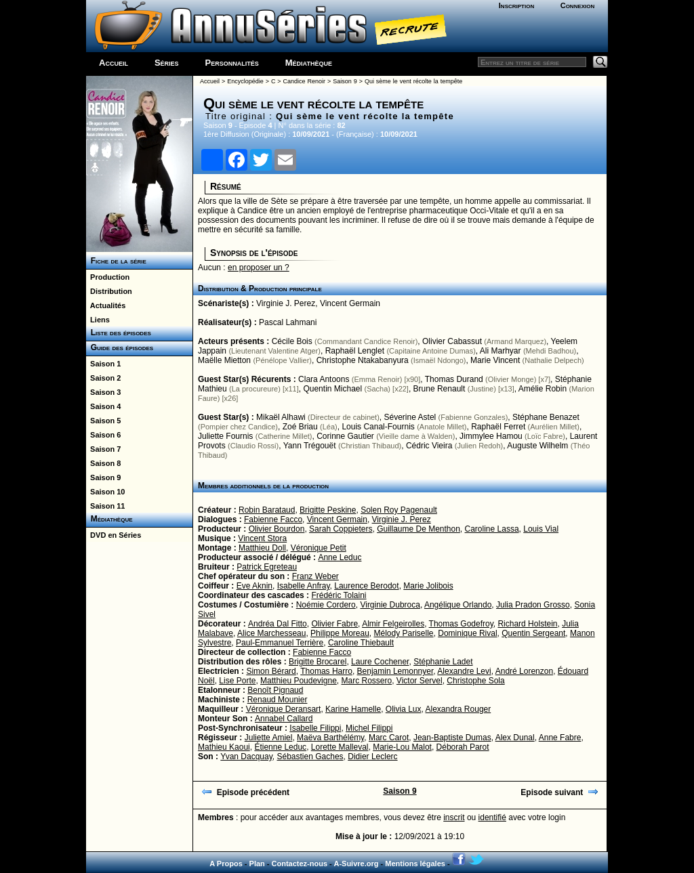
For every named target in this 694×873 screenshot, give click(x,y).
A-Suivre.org (355, 863)
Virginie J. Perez (285, 303)
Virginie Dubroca (390, 605)
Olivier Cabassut (452, 341)
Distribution (109, 291)
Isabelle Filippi (315, 728)
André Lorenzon (524, 671)
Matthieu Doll (262, 548)
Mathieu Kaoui (224, 747)
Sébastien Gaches (310, 756)
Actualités (105, 305)
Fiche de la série (116, 260)
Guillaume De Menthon (418, 529)
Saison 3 (103, 392)
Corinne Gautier (345, 436)
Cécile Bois (292, 341)
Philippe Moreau (339, 633)
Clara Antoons (323, 379)
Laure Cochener (380, 661)
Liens (98, 320)
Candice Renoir (304, 81)
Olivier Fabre (334, 624)
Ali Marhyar (500, 351)
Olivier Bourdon (277, 529)
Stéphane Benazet (545, 417)
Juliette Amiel (269, 737)
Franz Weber (315, 576)
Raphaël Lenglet (354, 351)
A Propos (226, 863)
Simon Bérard (270, 671)
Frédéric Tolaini (338, 595)
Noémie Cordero (326, 605)
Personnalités (232, 63)
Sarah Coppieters (340, 529)
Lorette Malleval (340, 747)
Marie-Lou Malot (402, 747)
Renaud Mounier (277, 699)
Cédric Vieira (429, 445)
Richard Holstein (527, 624)
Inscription (516, 5)
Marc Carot (389, 737)
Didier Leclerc (372, 756)
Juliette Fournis (225, 436)
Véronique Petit (318, 548)
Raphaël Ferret (498, 426)
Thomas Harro (326, 671)
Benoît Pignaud (275, 690)
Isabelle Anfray (303, 586)
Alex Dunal (515, 737)
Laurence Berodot (366, 586)
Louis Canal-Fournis (378, 426)
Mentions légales (415, 863)
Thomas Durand (454, 379)
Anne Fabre (560, 737)
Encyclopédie (245, 81)
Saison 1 (103, 364)
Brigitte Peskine (328, 510)
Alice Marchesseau (271, 633)
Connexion (577, 5)
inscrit (453, 817)
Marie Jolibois (428, 586)
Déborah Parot (462, 747)
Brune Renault (439, 388)
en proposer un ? (258, 267)
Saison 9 (103, 477)
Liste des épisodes (118, 332)
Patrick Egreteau (267, 567)
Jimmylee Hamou (491, 436)
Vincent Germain (350, 303)
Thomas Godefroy (461, 624)
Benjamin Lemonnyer (395, 671)
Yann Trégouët (309, 445)
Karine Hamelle (353, 709)
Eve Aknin (254, 586)
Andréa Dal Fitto (277, 624)
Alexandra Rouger (458, 709)
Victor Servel (419, 680)
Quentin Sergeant (533, 633)
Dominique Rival (467, 633)
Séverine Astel (410, 417)
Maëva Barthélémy (330, 737)
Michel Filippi (369, 728)
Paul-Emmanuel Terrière (279, 642)
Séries (167, 63)
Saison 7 (103, 449)
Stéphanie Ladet (442, 661)
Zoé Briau (300, 426)
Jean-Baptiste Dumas (452, 737)
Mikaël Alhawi (281, 417)
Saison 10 (105, 492)
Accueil (113, 63)
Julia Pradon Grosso (533, 605)
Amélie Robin (542, 388)
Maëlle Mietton (224, 360)
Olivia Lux (404, 709)
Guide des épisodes (119, 347)
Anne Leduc (339, 557)
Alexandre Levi (464, 671)
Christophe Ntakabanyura (363, 360)
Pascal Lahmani (288, 322)
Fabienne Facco (273, 519)
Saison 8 (103, 463)
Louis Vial (540, 529)
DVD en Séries (113, 535)
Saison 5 (103, 421)
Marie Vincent (495, 360)
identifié (492, 817)
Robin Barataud (267, 510)
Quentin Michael (332, 388)
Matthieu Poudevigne (298, 680)
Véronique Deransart (283, 709)
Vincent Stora (262, 538)
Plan (257, 863)
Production (107, 277)
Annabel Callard (283, 718)
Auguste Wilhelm (537, 445)
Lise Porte (237, 680)
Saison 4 (103, 406)
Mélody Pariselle (404, 633)
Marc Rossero (366, 680)
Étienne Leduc (280, 747)
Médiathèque (308, 63)
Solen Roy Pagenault (399, 510)
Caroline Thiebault (361, 642)
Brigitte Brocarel (317, 661)
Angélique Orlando (457, 605)
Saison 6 (103, 435)
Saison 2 (103, 378)
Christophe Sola (475, 680)
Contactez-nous (300, 863)
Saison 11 (105, 506)
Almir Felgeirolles (393, 624)
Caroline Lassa (492, 529)
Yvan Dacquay (246, 756)
